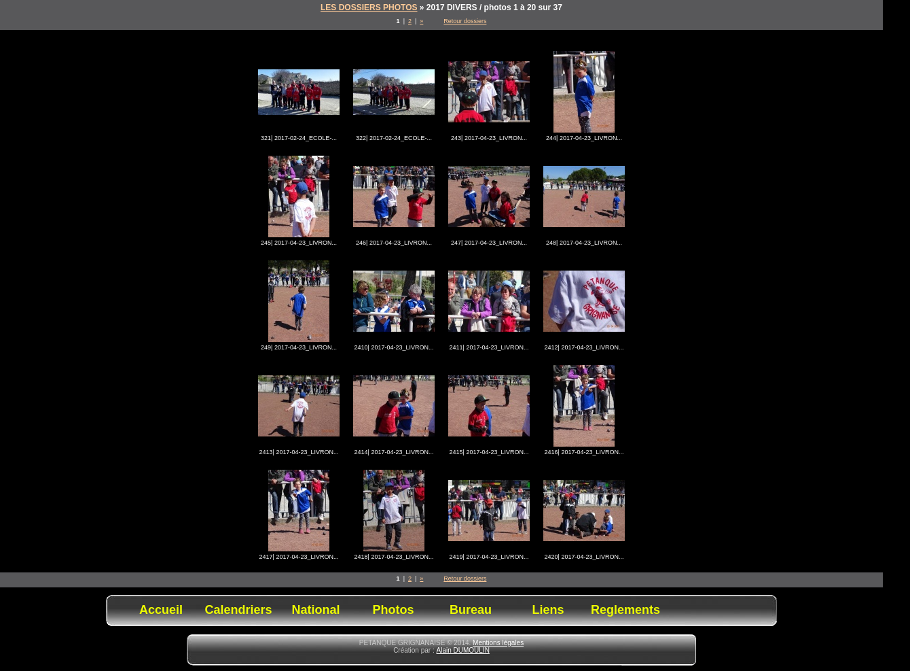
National (315, 610)
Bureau (471, 610)
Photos (393, 610)
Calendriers (238, 610)
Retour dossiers (464, 21)
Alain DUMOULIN (463, 650)
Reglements (625, 610)
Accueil (161, 610)
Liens (548, 610)
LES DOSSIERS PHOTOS (369, 7)
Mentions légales (498, 643)
